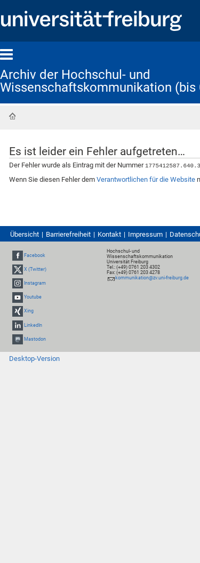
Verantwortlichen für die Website (146, 179)
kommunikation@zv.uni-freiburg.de (152, 277)
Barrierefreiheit (68, 234)
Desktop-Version (34, 358)
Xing (29, 310)
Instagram (35, 282)
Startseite (12, 116)
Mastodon (35, 338)
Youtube (33, 296)
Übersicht (24, 234)
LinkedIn (33, 324)
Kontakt (109, 234)
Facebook (34, 255)
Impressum (145, 234)
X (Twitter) (35, 268)
